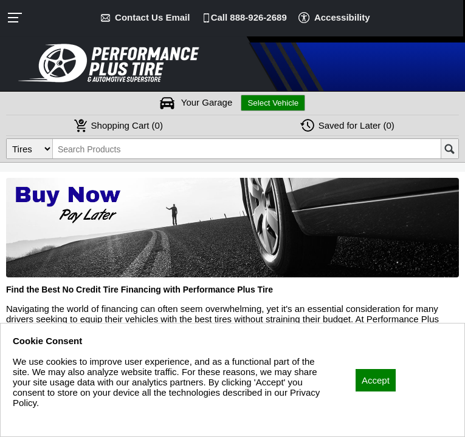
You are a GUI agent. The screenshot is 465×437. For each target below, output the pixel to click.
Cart (127, 125)
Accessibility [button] (342, 17)
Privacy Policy (41, 419)
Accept (376, 380)
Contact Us (152, 17)
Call (249, 17)
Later (356, 125)
